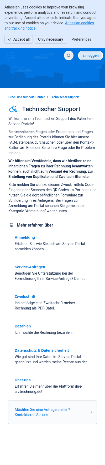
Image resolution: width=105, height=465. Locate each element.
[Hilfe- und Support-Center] (10, 55)
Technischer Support (65, 97)
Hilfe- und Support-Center (26, 97)
